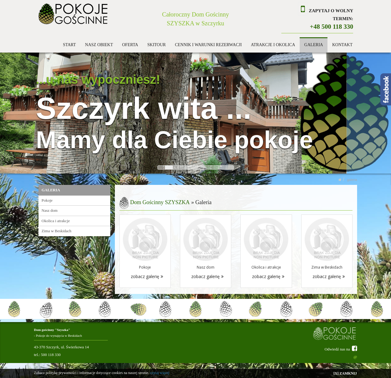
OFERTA (130, 44)
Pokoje (47, 200)
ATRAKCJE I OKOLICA (273, 44)
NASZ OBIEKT (99, 44)
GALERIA (313, 44)
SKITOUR (156, 44)
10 (230, 167)
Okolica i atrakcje (56, 220)
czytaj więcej (159, 373)
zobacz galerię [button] (147, 276)
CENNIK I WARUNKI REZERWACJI (208, 44)
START (69, 44)
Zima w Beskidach (56, 231)
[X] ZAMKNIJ (345, 373)
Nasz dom (49, 210)
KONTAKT (342, 44)
